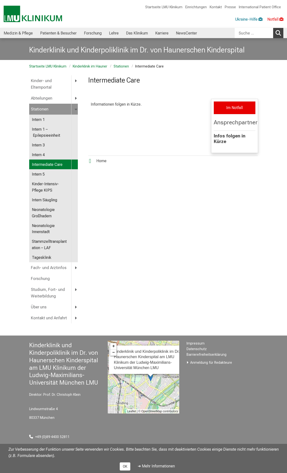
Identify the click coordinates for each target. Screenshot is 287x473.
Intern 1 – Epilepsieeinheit (46, 132)
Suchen (279, 33)
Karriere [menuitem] (162, 33)
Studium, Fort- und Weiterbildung (48, 292)
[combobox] (259, 33)
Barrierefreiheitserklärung (206, 355)
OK (125, 466)
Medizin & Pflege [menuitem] (18, 33)
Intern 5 (38, 174)
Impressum (196, 343)
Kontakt (216, 7)
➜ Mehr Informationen (156, 466)
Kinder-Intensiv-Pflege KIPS (45, 187)
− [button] (113, 352)
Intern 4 (38, 154)
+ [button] (113, 346)
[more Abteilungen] (76, 98)
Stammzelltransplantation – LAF (49, 244)
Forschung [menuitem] (93, 33)
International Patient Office (260, 7)
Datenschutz (197, 349)
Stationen (121, 66)
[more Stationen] (76, 109)
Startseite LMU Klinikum (163, 7)
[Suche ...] (254, 33)
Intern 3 (38, 145)
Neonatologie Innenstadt (43, 228)
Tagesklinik (41, 257)
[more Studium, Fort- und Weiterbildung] (76, 289)
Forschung (40, 278)
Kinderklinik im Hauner (90, 66)
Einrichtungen (196, 7)
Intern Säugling (44, 200)
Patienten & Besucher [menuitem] (58, 33)
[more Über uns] (76, 307)
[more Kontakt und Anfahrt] (76, 318)
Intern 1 (38, 119)
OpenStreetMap (151, 411)
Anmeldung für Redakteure (211, 363)
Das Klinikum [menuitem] (137, 33)
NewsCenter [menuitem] (186, 33)
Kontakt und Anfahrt (49, 318)
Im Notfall (234, 107)
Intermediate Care (47, 164)
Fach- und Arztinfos (48, 267)
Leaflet (131, 411)
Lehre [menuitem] (114, 33)
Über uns (38, 307)
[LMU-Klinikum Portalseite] (33, 14)
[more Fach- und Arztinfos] (76, 267)
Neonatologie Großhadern (43, 212)
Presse (230, 7)
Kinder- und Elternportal (41, 84)
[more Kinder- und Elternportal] (76, 80)
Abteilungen (41, 98)
